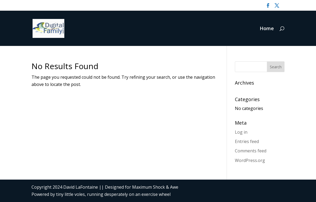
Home (267, 28)
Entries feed (247, 141)
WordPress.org (250, 160)
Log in (241, 132)
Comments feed (250, 151)
